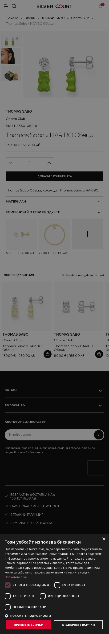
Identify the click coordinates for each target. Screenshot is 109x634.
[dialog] (54, 584)
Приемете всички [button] (29, 625)
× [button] (103, 539)
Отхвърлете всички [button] (78, 625)
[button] (54, 615)
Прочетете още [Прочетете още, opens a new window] (16, 577)
